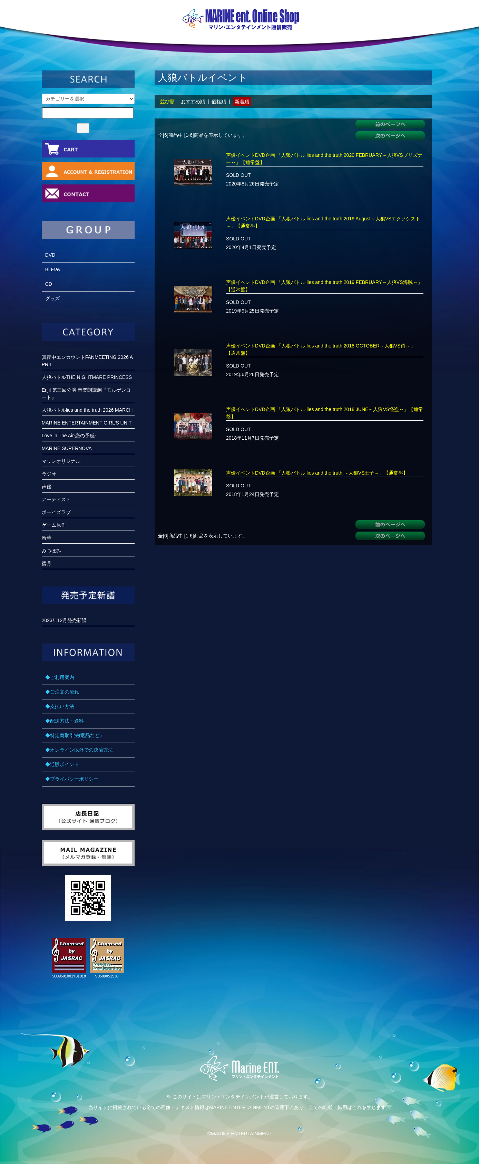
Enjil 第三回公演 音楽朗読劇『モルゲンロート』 (86, 393)
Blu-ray (52, 269)
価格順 (219, 101)
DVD (50, 255)
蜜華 (46, 538)
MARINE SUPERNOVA (67, 448)
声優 (46, 486)
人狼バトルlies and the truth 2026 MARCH (87, 410)
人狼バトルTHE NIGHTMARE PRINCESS (87, 377)
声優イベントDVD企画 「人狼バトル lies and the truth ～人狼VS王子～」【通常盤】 (317, 473)
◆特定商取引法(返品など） (75, 735)
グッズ (52, 298)
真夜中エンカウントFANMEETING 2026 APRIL (87, 360)
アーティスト (56, 499)
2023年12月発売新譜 (64, 620)
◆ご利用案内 (59, 677)
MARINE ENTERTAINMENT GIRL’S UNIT (87, 423)
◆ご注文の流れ (62, 692)
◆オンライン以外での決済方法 (79, 750)
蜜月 (46, 563)
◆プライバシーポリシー (71, 779)
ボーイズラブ (56, 512)
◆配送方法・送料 (64, 721)
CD (48, 284)
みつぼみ (51, 550)
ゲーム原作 (54, 525)
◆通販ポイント (62, 764)
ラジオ (49, 474)
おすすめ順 (193, 101)
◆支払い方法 (59, 706)
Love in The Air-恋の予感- (69, 435)
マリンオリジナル (61, 461)
